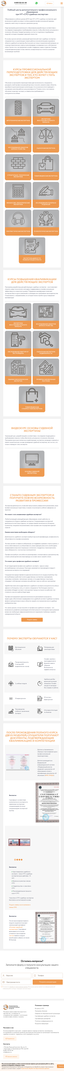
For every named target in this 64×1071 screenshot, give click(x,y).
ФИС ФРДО (49, 775)
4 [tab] (21, 860)
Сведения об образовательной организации (47, 1014)
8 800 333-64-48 (20, 3)
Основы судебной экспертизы (15, 928)
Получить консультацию (47, 982)
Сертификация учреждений (42, 1019)
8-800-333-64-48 (8, 1050)
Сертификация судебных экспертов (45, 1016)
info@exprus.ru (7, 1052)
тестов (11, 936)
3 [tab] (19, 860)
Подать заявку (32, 620)
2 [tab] (17, 860)
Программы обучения (41, 1011)
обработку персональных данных (19, 987)
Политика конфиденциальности (44, 1021)
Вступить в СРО (39, 1008)
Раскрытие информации (41, 1024)
